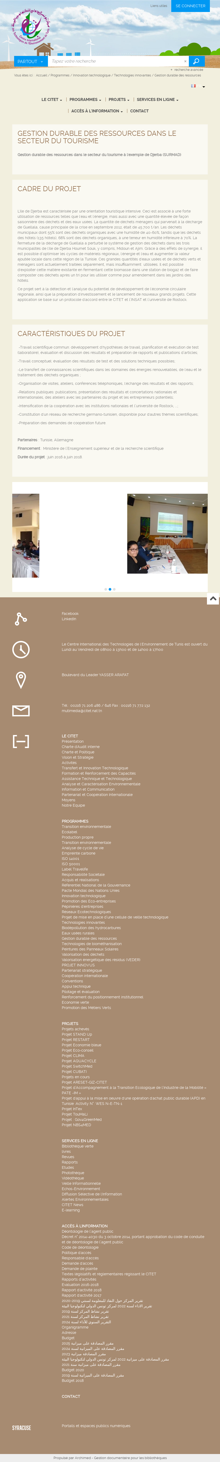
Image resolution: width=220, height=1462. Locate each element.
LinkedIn (69, 619)
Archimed (83, 1458)
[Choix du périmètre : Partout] (31, 61)
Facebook (70, 613)
